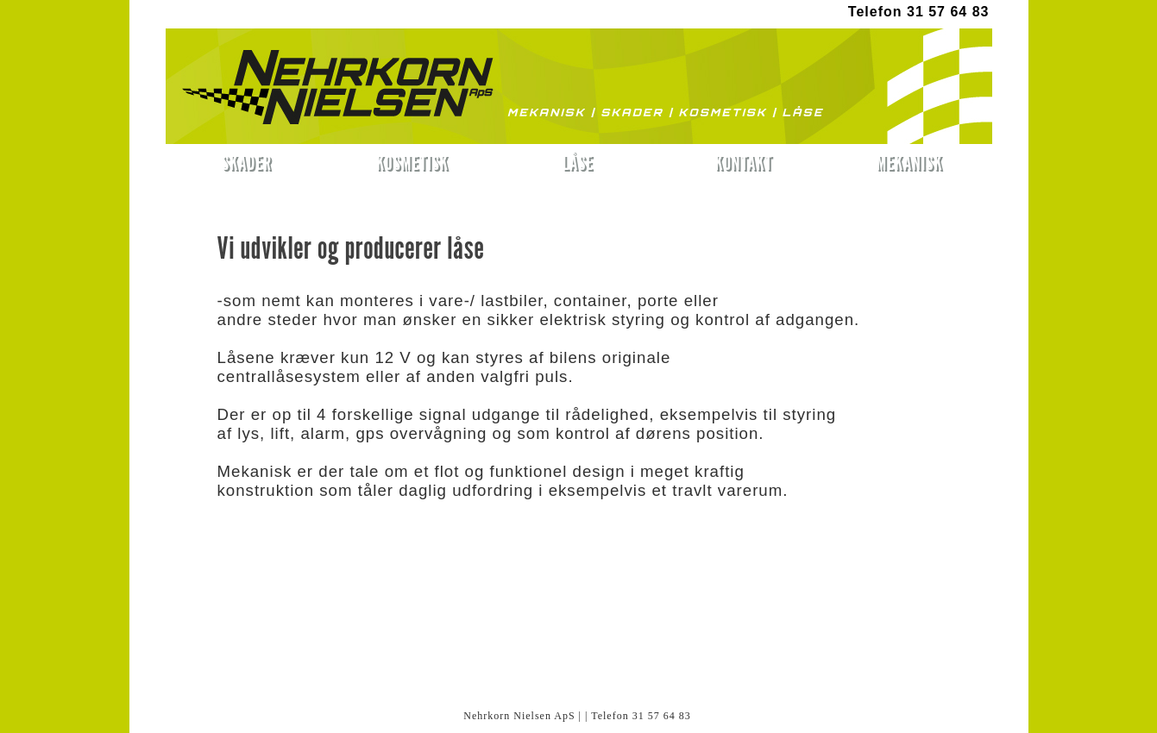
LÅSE (578, 162)
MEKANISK (910, 162)
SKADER (247, 162)
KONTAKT (743, 162)
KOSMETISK (412, 162)
